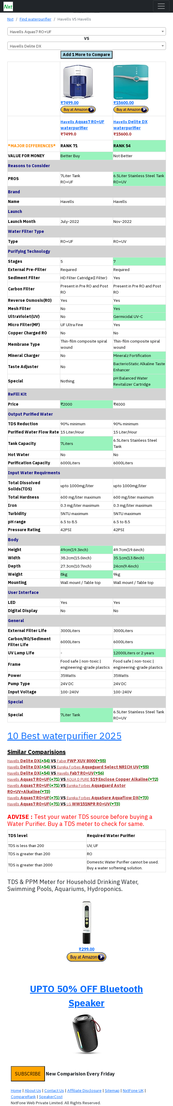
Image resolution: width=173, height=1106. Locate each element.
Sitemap (112, 1090)
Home (16, 1090)
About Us (33, 1090)
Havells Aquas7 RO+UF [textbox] (30, 31)
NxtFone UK (133, 1090)
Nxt (10, 19)
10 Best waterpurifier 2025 (64, 735)
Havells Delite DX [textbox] (25, 46)
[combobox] (86, 31)
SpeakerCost (51, 1096)
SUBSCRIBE (28, 1074)
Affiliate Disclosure (84, 1090)
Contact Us (54, 1090)
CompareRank (23, 1096)
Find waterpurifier (35, 19)
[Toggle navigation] (161, 6)
